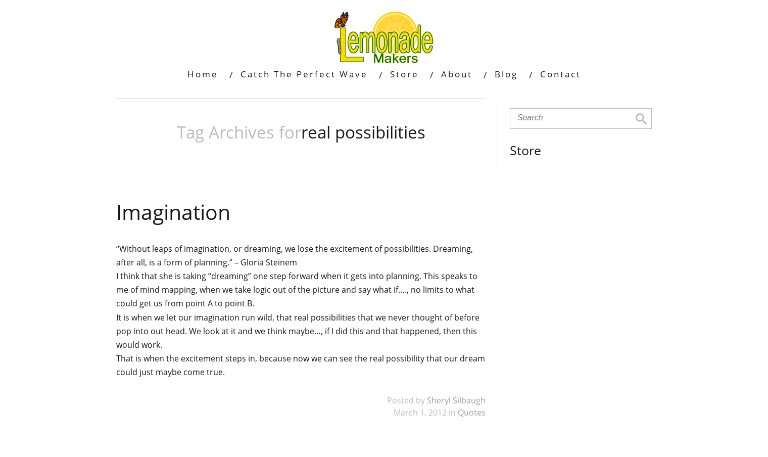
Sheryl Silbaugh (456, 400)
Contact (560, 74)
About (456, 74)
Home (202, 74)
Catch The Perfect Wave (304, 74)
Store (404, 74)
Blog (506, 74)
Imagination (173, 212)
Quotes (472, 412)
